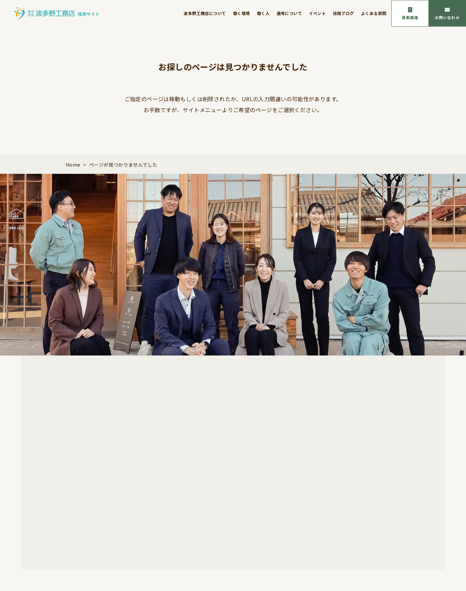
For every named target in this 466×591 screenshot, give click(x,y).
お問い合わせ (447, 17)
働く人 (263, 13)
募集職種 (410, 17)
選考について (289, 13)
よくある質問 (373, 13)
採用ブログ (343, 13)
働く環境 (241, 13)
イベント (317, 13)
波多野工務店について (205, 13)
